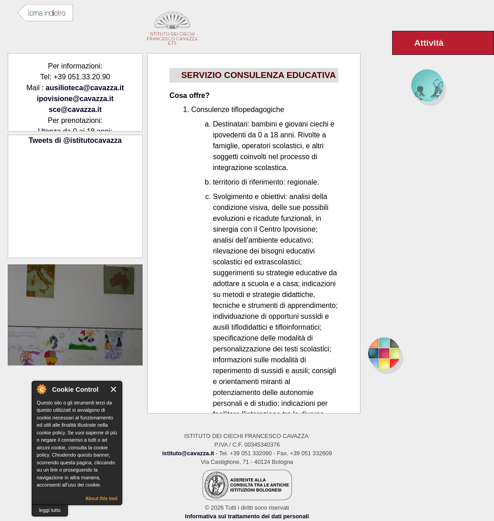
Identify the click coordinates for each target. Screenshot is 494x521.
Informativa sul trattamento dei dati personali (247, 516)
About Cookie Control (41, 389)
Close (114, 389)
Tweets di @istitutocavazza (75, 140)
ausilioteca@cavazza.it (85, 88)
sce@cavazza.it (75, 109)
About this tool (101, 498)
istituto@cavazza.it (188, 453)
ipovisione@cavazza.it (75, 98)
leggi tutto (50, 510)
